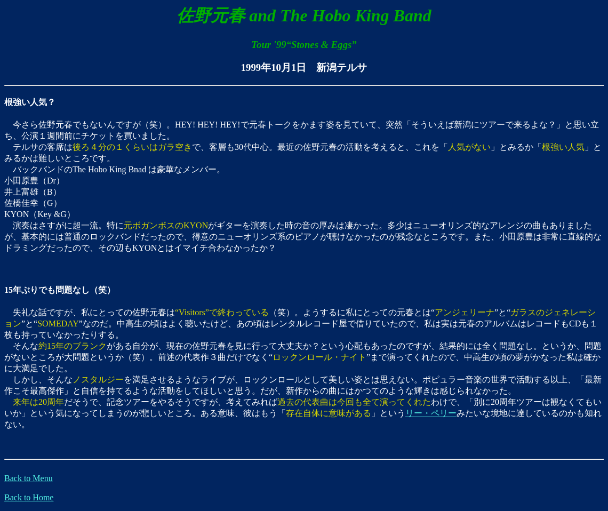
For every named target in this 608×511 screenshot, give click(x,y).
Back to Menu (28, 478)
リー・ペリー (431, 413)
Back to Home (28, 497)
